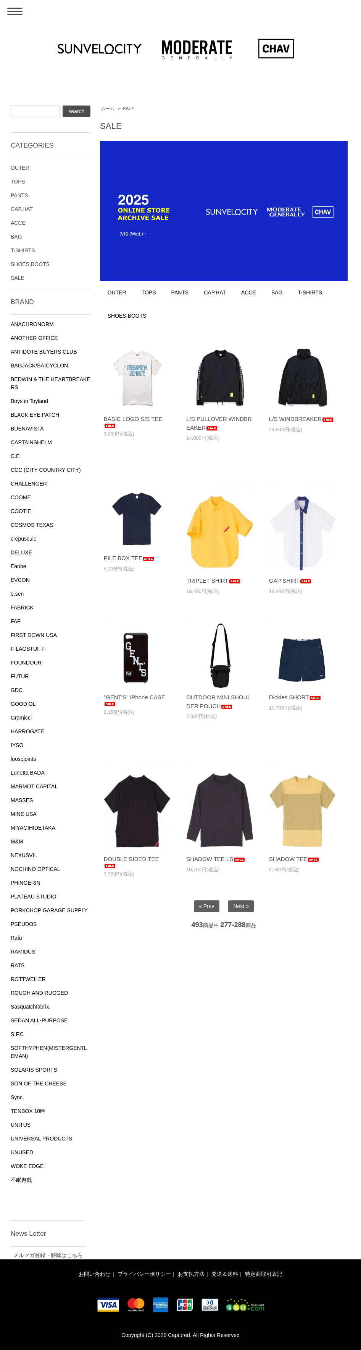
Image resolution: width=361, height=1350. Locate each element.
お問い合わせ (95, 1274)
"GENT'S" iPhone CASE (134, 700)
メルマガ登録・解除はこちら (48, 1255)
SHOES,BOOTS (127, 316)
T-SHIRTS (310, 292)
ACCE (248, 292)
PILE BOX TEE (129, 558)
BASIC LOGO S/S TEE (133, 422)
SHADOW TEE (294, 859)
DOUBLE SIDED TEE (131, 862)
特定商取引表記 (263, 1274)
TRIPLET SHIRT (213, 580)
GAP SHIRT (290, 580)
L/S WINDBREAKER (301, 419)
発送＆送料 (224, 1274)
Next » (240, 906)
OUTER (117, 292)
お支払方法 (191, 1274)
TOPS (149, 292)
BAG (277, 292)
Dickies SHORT (295, 697)
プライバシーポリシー (144, 1274)
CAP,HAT (215, 292)
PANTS (180, 292)
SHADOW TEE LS (215, 859)
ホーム (107, 108)
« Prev (206, 906)
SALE (128, 108)
